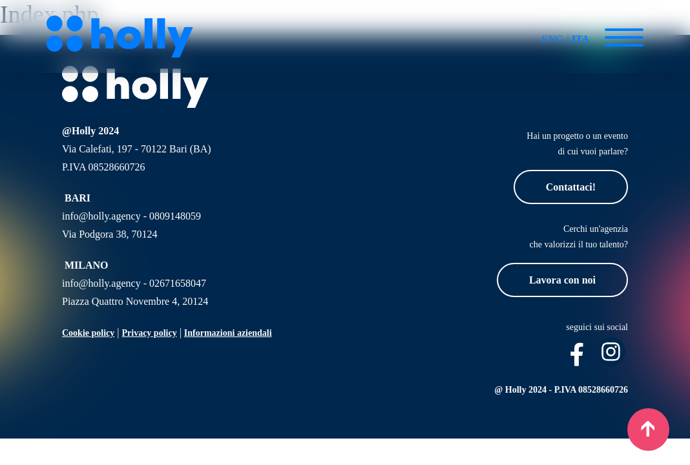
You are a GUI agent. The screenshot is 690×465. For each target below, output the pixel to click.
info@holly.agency (101, 216)
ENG (552, 39)
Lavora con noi (562, 279)
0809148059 (175, 216)
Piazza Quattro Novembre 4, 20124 (135, 301)
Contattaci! (571, 186)
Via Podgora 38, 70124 (109, 234)
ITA (580, 39)
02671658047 (177, 283)
